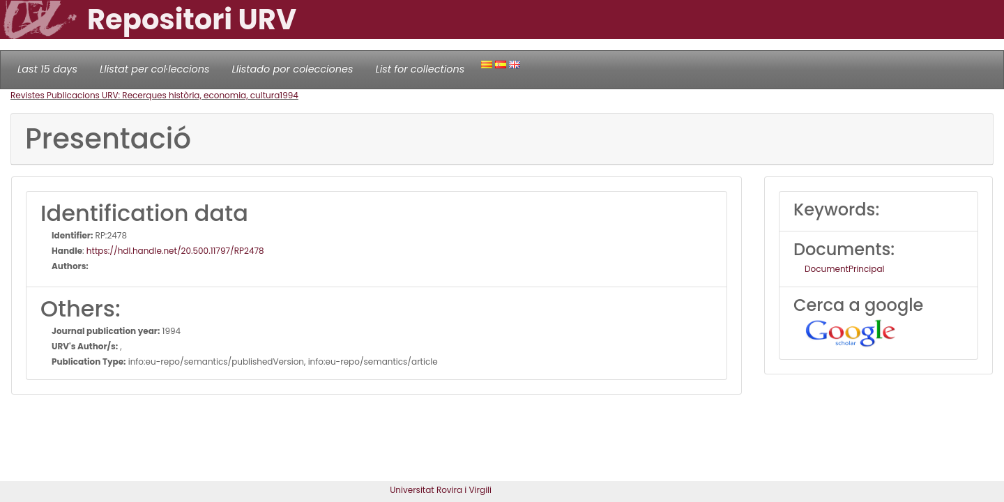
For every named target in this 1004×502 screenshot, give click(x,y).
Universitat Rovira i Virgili (441, 490)
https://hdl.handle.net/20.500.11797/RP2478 (175, 251)
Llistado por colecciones (292, 69)
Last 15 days (47, 69)
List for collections (419, 69)
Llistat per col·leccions (155, 69)
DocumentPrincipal (844, 269)
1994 (289, 95)
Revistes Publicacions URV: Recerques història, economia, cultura (145, 95)
